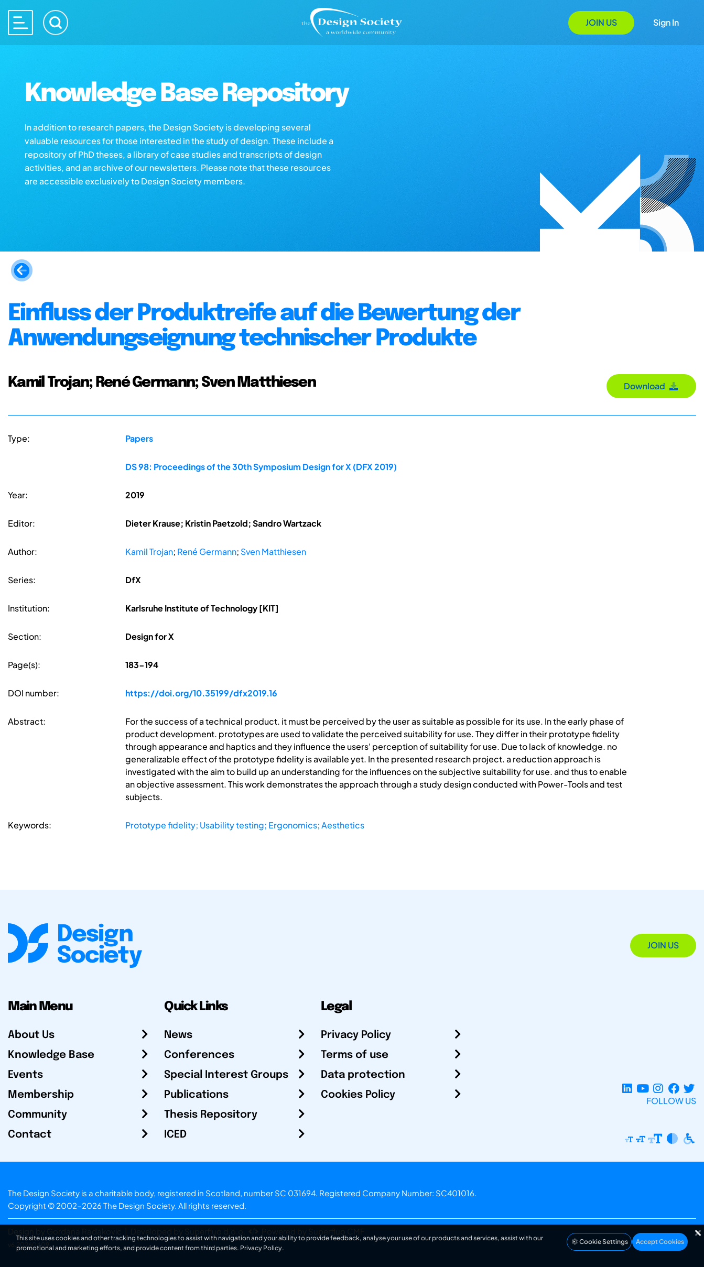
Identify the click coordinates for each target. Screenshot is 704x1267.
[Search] (55, 22)
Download (651, 385)
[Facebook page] (674, 1088)
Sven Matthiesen (273, 551)
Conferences (199, 1055)
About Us (31, 1035)
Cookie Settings (599, 1242)
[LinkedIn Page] (627, 1088)
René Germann (206, 551)
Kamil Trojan (149, 551)
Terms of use (354, 1055)
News (178, 1035)
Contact (29, 1134)
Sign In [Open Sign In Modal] (666, 22)
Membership (41, 1094)
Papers (139, 438)
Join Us (601, 22)
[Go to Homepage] (351, 21)
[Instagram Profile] (658, 1088)
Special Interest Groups (226, 1074)
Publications (196, 1094)
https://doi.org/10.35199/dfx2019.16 (201, 692)
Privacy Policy (356, 1035)
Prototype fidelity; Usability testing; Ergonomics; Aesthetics (244, 825)
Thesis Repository (210, 1114)
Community (37, 1114)
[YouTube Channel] (642, 1088)
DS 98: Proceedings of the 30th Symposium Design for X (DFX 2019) (261, 466)
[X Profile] (689, 1088)
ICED (175, 1134)
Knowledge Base (51, 1055)
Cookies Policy (358, 1094)
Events (25, 1074)
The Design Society (139, 1205)
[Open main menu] (20, 22)
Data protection (363, 1074)
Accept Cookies (660, 1242)
